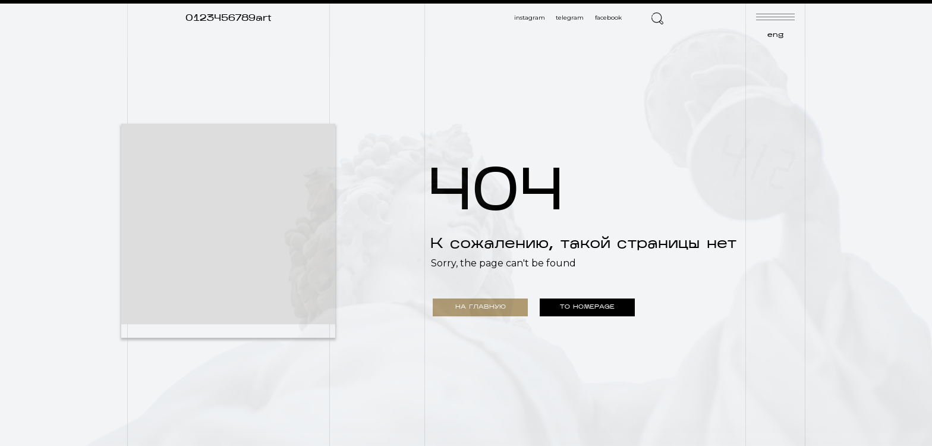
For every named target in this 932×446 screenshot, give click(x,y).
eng (775, 35)
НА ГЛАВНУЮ (480, 307)
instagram (529, 17)
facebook (608, 17)
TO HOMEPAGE (587, 307)
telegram (570, 17)
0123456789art (228, 18)
